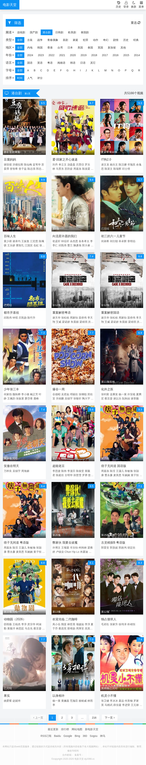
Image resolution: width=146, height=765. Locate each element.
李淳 (24, 624)
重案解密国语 (110, 312)
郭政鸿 (123, 547)
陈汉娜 (123, 164)
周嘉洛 (77, 168)
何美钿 (129, 700)
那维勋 (71, 628)
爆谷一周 (58, 389)
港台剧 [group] (47, 32)
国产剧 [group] (34, 32)
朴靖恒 (131, 624)
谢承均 (17, 241)
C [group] (41, 70)
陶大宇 (86, 398)
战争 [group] (40, 39)
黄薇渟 (11, 628)
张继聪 (83, 394)
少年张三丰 (11, 389)
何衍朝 (114, 241)
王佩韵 (11, 398)
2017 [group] (105, 55)
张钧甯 (105, 394)
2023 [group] (41, 55)
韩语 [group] (72, 62)
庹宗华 (31, 624)
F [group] (61, 70)
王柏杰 (17, 624)
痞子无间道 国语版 (113, 466)
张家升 (114, 624)
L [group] (99, 70)
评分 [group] (40, 78)
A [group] (28, 70)
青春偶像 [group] (52, 39)
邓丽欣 (74, 394)
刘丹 (55, 164)
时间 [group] (19, 78)
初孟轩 (56, 241)
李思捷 (56, 470)
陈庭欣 (60, 475)
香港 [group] (50, 47)
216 (94, 717)
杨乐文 (114, 164)
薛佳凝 (117, 704)
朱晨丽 (75, 321)
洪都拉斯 (18, 164)
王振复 (25, 241)
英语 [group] (40, 62)
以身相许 (58, 695)
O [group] (119, 70)
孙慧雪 (77, 475)
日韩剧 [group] (59, 32)
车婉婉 (126, 475)
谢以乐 (117, 398)
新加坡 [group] (112, 47)
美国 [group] (80, 47)
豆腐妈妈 (10, 159)
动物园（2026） (15, 619)
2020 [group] (73, 55)
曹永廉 (109, 475)
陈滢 (112, 470)
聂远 (121, 700)
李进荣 (126, 704)
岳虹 (36, 245)
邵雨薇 (8, 624)
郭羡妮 (114, 547)
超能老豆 (58, 466)
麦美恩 (117, 475)
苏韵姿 (69, 168)
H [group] (74, 70)
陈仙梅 (28, 164)
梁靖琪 (83, 321)
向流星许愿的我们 (64, 236)
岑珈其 (131, 164)
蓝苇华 (37, 164)
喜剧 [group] (65, 39)
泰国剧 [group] (85, 32)
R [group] (139, 70)
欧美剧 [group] (72, 32)
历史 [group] (126, 39)
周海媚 (25, 470)
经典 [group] (136, 39)
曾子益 (23, 168)
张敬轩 (77, 398)
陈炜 (64, 470)
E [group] (54, 70)
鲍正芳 (34, 394)
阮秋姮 (126, 398)
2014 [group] (137, 55)
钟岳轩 (65, 241)
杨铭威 (83, 700)
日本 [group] (70, 47)
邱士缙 (126, 168)
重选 (135, 22)
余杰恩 (74, 241)
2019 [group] (83, 55)
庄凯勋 (23, 317)
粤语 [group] (50, 62)
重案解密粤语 (61, 312)
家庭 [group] (75, 39)
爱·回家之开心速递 (65, 159)
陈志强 (31, 168)
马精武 (109, 704)
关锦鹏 (60, 398)
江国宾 (29, 245)
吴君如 (65, 394)
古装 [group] (30, 39)
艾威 (58, 321)
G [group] (68, 70)
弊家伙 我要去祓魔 (65, 542)
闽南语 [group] (61, 62)
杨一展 (123, 394)
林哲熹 (71, 624)
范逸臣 (74, 700)
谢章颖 (135, 398)
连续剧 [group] (21, 32)
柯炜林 (83, 547)
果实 (7, 695)
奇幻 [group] (105, 39)
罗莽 (84, 475)
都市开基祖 (11, 312)
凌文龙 (105, 164)
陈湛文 (109, 168)
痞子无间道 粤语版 (16, 542)
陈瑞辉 (117, 168)
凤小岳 (56, 624)
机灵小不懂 (108, 695)
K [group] (92, 70)
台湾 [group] (60, 47)
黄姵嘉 (65, 700)
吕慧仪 (80, 164)
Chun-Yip (70, 551)
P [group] (126, 70)
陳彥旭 (77, 245)
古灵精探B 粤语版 (113, 542)
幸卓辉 (123, 241)
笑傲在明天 (11, 466)
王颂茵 (65, 547)
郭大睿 (86, 245)
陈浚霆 (86, 168)
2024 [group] (30, 55)
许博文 (56, 547)
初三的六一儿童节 (113, 236)
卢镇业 (60, 551)
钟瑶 (15, 317)
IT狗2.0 (106, 159)
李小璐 (25, 394)
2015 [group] (126, 55)
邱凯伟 (63, 245)
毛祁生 (105, 624)
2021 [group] (62, 55)
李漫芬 (71, 470)
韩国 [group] (40, 47)
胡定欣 (131, 547)
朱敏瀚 (129, 470)
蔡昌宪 (63, 628)
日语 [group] (83, 62)
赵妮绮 (17, 700)
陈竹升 (31, 317)
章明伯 (131, 241)
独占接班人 (108, 619)
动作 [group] (95, 39)
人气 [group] (30, 78)
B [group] (34, 70)
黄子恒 (135, 475)
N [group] (112, 70)
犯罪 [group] (85, 39)
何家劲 (8, 394)
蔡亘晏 (109, 398)
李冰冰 (114, 700)
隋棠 (64, 624)
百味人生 (10, 236)
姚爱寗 (8, 700)
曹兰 (70, 245)
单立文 (63, 164)
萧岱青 (29, 398)
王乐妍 (11, 245)
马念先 (29, 628)
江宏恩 (34, 241)
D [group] (48, 70)
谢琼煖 (8, 164)
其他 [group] (123, 47)
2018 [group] (94, 55)
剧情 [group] (115, 39)
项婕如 (80, 624)
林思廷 (20, 628)
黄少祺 (8, 241)
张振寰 (20, 398)
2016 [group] (115, 55)
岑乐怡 (74, 547)
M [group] (105, 70)
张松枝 (65, 317)
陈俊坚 (80, 470)
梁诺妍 (66, 321)
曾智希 (14, 168)
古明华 (69, 475)
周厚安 (80, 628)
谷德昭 (56, 394)
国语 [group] (30, 62)
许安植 (131, 394)
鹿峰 (36, 398)
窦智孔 (20, 245)
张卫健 (105, 700)
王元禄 (135, 704)
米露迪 (84, 551)
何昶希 (105, 241)
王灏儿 (120, 470)
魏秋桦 (17, 394)
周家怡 (74, 317)
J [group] (86, 70)
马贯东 (60, 168)
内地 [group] (30, 47)
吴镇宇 (69, 398)
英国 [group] (100, 47)
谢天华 (56, 317)
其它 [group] (93, 62)
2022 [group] (51, 55)
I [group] (80, 70)
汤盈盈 (71, 164)
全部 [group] (19, 39)
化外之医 (107, 389)
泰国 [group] (90, 47)
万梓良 (8, 470)
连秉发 (114, 394)
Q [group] (132, 70)
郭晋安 (105, 547)
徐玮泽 (123, 624)
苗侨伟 (83, 317)
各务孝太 (84, 241)
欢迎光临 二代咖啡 (65, 619)
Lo (77, 551)
